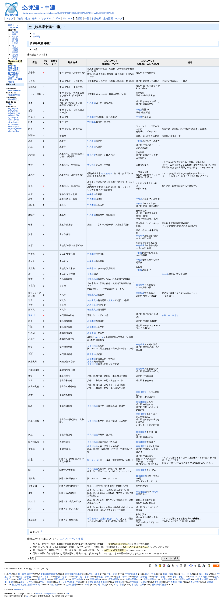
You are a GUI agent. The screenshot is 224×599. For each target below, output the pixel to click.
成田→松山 (204, 574)
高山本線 (91, 321)
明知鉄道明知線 (159, 585)
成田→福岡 (167, 579)
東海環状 (140, 235)
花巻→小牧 (177, 577)
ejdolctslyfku (13, 126)
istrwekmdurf (13, 122)
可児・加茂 (119, 585)
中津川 (87, 585)
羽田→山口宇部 (81, 577)
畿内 (14, 45)
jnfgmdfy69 (13, 108)
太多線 (90, 274)
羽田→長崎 (77, 579)
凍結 (27, 18)
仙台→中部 (150, 574)
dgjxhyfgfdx (13, 117)
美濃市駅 (118, 582)
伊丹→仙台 (61, 577)
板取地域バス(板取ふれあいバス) (102, 518)
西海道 (15, 54)
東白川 (31, 315)
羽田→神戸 (185, 579)
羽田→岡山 (45, 582)
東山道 (15, 41)
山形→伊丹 (121, 577)
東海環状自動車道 (49, 574)
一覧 (86, 18)
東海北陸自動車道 (73, 574)
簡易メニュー (14, 25)
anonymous (18, 590)
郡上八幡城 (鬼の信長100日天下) (27, 585)
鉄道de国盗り (14, 68)
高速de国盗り (14, 70)
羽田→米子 (186, 574)
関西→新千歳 (24, 577)
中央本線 (91, 103)
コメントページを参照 (71, 538)
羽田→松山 (94, 574)
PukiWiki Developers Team (46, 594)
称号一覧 (12, 66)
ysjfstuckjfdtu (13, 115)
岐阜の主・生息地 (170, 315)
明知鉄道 (91, 121)
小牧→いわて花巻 (198, 577)
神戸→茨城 (131, 579)
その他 (14, 59)
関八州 (15, 36)
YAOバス (99, 337)
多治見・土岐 (138, 585)
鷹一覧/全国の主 (25, 574)
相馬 (10, 104)
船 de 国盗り (14, 72)
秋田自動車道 (14, 95)
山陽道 (15, 50)
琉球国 (15, 57)
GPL (67, 594)
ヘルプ (118, 18)
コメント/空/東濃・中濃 (69, 582)
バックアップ (46, 18)
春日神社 (195, 582)
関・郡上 (102, 585)
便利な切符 (13, 75)
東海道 (15, 39)
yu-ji (27, 596)
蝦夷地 (15, 32)
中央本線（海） (175, 582)
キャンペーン (14, 27)
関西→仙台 (95, 579)
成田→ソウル (26, 582)
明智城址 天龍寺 (138, 582)
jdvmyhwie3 (13, 111)
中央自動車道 (131, 574)
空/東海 (36, 36)
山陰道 (15, 48)
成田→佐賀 (23, 579)
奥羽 (14, 34)
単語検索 (96, 18)
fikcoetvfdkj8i (13, 124)
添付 (58, 18)
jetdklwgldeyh (14, 131)
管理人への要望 (15, 79)
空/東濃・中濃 (38, 8)
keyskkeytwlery (14, 128)
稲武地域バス (107, 173)
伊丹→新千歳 (140, 577)
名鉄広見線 (92, 279)
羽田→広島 (112, 574)
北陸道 (15, 43)
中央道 (139, 110)
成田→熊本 (43, 577)
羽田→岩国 (159, 577)
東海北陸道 (141, 392)
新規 (79, 18)
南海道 (15, 52)
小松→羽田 (41, 579)
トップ (9, 18)
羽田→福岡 (202, 579)
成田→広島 (113, 579)
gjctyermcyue (14, 113)
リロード (67, 18)
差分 (34, 18)
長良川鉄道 (92, 346)
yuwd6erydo (13, 120)
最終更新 (108, 18)
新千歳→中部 (102, 577)
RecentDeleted (14, 90)
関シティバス (93, 460)
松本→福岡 (168, 574)
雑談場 (11, 81)
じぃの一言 (13, 77)
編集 (20, 18)
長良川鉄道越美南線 (97, 582)
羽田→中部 (59, 579)
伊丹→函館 (149, 579)
